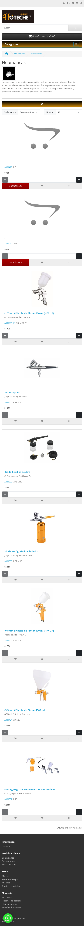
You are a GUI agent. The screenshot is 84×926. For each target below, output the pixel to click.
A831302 (8, 481)
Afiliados (6, 882)
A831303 (8, 561)
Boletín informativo (11, 907)
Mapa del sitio (9, 864)
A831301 (8, 402)
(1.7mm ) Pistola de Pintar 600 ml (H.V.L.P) (29, 313)
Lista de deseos (9, 904)
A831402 (8, 640)
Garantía (6, 846)
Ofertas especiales (11, 886)
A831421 (8, 720)
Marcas (5, 876)
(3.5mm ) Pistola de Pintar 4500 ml (24, 710)
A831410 (8, 167)
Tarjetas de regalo (10, 879)
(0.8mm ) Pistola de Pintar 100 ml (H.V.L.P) (29, 630)
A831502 (8, 799)
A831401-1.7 (10, 323)
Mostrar (50, 112)
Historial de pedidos (11, 900)
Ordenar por (10, 112)
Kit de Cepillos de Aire (17, 471)
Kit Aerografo (12, 392)
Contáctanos (8, 857)
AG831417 (8, 243)
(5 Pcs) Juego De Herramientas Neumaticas (29, 789)
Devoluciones (8, 861)
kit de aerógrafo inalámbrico (21, 551)
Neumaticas (19, 53)
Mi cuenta (7, 897)
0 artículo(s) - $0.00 (42, 36)
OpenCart (20, 918)
